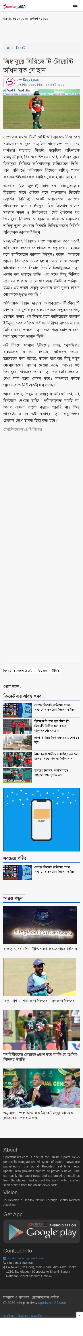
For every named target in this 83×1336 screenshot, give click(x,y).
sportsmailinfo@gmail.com (23, 1258)
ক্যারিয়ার (9, 1316)
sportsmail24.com (51, 1303)
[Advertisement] (38, 31)
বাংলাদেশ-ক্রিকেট (22, 671)
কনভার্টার (36, 1316)
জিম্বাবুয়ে (42, 671)
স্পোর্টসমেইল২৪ (28, 80)
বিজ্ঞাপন (22, 1316)
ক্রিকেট (20, 48)
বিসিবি (55, 671)
